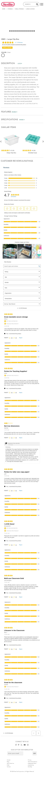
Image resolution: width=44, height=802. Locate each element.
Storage (10, 9)
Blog (8, 761)
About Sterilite (10, 763)
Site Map (30, 767)
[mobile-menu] (41, 4)
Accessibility (31, 765)
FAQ (8, 765)
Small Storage (19, 9)
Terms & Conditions (32, 761)
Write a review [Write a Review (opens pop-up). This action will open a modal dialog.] (7, 47)
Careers (8, 760)
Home (3, 9)
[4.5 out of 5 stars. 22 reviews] (11, 150)
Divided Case (32, 153)
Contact (9, 767)
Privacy (29, 760)
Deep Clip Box (11, 153)
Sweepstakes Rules (32, 763)
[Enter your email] (15, 753)
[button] (34, 753)
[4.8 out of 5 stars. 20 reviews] (32, 150)
